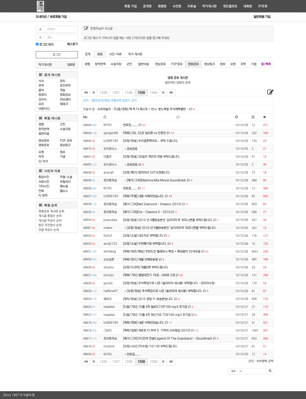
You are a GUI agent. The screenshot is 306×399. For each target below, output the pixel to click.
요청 (41, 152)
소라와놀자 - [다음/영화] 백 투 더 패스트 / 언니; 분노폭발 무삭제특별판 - (143, 109)
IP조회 (262, 6)
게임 (62, 90)
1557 (116, 92)
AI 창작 (43, 195)
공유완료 (132, 149)
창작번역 (43, 129)
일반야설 (43, 133)
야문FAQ (44, 108)
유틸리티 (65, 181)
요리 (41, 104)
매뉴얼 (64, 186)
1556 (103, 92)
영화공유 (43, 145)
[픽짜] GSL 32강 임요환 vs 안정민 (144, 133)
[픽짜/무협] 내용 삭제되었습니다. (143, 196)
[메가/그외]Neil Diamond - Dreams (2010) (152, 204)
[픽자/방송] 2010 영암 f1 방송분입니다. (148, 299)
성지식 (42, 99)
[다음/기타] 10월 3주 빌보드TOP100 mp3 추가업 (155, 307)
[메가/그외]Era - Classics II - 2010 (146, 212)
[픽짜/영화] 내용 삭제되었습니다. (143, 322)
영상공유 (43, 140)
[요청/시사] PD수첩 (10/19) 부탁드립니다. (150, 346)
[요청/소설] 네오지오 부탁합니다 (143, 235)
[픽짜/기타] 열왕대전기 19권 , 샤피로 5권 (149, 275)
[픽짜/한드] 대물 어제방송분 (140, 259)
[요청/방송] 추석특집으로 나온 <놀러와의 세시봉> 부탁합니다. (164, 291)
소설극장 (65, 129)
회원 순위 (48, 205)
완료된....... (130, 188)
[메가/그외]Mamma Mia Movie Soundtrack (156, 180)
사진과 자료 (49, 171)
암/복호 (43, 161)
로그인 (57, 54)
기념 (62, 156)
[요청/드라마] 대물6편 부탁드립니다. (146, 267)
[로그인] (37, 44)
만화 (41, 191)
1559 (141, 92)
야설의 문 (29, 395)
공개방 (147, 6)
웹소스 (64, 191)
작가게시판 (209, 6)
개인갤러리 (230, 6)
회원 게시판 (49, 118)
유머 (41, 85)
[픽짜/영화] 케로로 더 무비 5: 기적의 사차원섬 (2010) (156, 330)
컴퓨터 (42, 94)
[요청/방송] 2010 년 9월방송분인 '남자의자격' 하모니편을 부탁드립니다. (168, 220)
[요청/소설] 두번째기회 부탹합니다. (145, 243)
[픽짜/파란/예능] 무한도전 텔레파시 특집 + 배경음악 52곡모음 (161, 251)
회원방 (162, 6)
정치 (62, 81)
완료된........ (130, 125)
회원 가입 (130, 6)
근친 (62, 124)
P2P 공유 (66, 140)
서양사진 (43, 181)
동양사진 (43, 177)
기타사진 (43, 186)
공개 (87, 54)
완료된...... (133, 354)
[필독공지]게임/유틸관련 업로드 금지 (114, 100)
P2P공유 (177, 64)
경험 (41, 124)
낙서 (41, 81)
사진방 (177, 6)
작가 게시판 (135, 54)
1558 (128, 92)
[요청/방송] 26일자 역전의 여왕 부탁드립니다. (151, 156)
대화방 (247, 6)
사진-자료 (115, 54)
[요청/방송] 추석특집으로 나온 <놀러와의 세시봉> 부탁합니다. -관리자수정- (169, 283)
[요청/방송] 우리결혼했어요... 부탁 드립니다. (150, 141)
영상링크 (65, 145)
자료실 (191, 6)
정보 (62, 152)
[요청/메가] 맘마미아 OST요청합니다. (146, 172)
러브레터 (65, 99)
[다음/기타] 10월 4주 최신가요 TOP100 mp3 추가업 (157, 315)
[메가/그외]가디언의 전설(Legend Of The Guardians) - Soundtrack (167, 338)
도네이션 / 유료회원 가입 (51, 17)
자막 (41, 156)
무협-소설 (66, 177)
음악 (41, 90)
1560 (153, 92)
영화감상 (65, 94)
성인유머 (65, 85)
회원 (99, 54)
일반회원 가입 (262, 17)
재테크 (64, 104)
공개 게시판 (49, 75)
